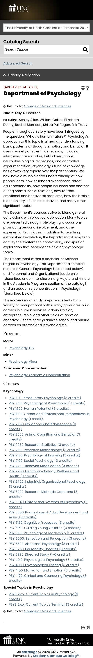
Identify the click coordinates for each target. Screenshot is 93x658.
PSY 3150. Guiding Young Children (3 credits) (45, 528)
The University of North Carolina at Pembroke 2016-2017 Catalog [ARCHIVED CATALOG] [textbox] (47, 27)
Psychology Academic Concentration (39, 375)
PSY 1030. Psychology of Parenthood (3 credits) (47, 403)
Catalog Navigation (24, 75)
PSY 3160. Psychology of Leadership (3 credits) (46, 533)
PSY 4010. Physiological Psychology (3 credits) (46, 559)
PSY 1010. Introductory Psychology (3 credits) (45, 398)
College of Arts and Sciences (47, 106)
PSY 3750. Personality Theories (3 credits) (43, 549)
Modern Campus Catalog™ (56, 655)
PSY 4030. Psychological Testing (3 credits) (44, 565)
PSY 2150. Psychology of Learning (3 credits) (44, 455)
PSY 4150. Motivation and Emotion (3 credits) (45, 570)
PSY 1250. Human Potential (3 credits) (39, 408)
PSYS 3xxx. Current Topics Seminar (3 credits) (46, 604)
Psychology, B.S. (21, 348)
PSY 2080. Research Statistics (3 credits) (42, 444)
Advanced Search (18, 63)
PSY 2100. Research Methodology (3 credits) (44, 450)
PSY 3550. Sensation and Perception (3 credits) (47, 538)
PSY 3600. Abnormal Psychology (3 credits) (44, 543)
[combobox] (46, 27)
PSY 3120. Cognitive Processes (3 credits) (42, 522)
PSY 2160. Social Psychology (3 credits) (40, 460)
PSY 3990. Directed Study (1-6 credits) (39, 554)
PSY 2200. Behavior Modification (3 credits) (44, 466)
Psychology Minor (23, 361)
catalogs (29, 652)
